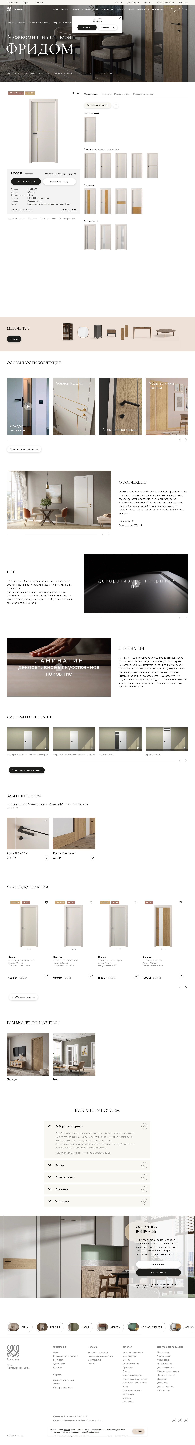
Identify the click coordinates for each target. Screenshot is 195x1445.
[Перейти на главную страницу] (15, 9)
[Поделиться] (73, 93)
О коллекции (29, 73)
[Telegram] (146, 1286)
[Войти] (186, 9)
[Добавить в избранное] (78, 93)
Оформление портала (143, 94)
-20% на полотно (16, 93)
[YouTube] (186, 1420)
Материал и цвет (122, 94)
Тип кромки (106, 94)
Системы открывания (63, 73)
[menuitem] (55, 9)
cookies (67, 1430)
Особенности (13, 73)
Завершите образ (84, 73)
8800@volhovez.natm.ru (92, 1420)
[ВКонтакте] (138, 1286)
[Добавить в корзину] (46, 858)
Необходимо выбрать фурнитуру (58, 174)
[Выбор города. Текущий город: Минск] (148, 2)
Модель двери (91, 94)
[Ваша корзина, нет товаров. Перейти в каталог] (178, 9)
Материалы (44, 73)
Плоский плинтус (64, 853)
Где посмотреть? (69, 209)
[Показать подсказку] (116, 105)
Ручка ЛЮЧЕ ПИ (17, 853)
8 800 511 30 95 (80, 1417)
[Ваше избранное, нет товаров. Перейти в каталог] (182, 9)
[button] (74, 406)
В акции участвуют (105, 73)
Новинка (30, 93)
